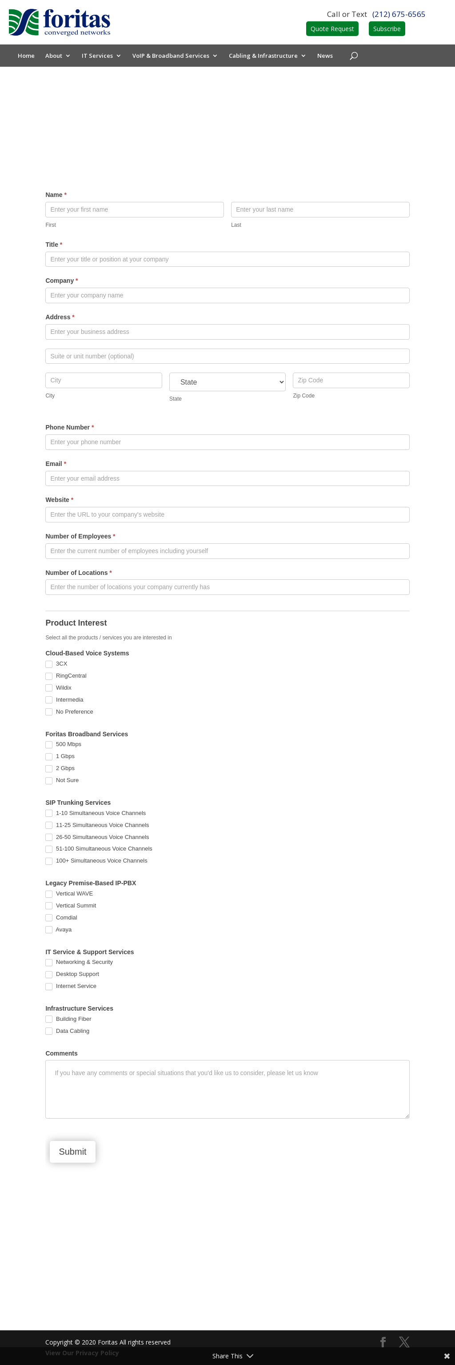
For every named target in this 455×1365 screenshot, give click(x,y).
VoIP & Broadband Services (170, 56)
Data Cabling (67, 1031)
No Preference (69, 712)
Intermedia (64, 700)
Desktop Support (72, 974)
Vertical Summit (70, 906)
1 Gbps (60, 756)
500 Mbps (63, 744)
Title (53, 244)
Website (59, 499)
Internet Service (70, 986)
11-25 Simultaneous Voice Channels (97, 825)
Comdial (61, 918)
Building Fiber (68, 1019)
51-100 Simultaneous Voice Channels (98, 849)
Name (55, 194)
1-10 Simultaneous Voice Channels (95, 813)
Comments (61, 1053)
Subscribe (387, 28)
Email (55, 463)
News (325, 56)
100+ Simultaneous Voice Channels (96, 861)
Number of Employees (80, 536)
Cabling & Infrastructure (263, 56)
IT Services (97, 56)
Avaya (58, 930)
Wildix (58, 688)
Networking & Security (79, 962)
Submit (72, 1151)
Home (26, 56)
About (53, 56)
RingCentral (65, 676)
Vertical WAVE (69, 894)
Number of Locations (78, 572)
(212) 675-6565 (399, 14)
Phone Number (69, 427)
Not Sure (62, 780)
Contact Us (228, 1292)
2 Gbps (60, 768)
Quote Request (332, 28)
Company (61, 280)
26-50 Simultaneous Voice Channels (97, 837)
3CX (56, 664)
